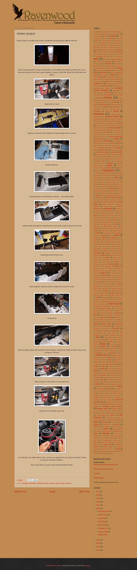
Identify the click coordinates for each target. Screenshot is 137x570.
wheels (96, 442)
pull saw (102, 330)
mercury (104, 264)
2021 (98, 491)
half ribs (109, 211)
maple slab (116, 257)
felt (115, 168)
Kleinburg (101, 239)
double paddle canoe (102, 154)
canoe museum (108, 95)
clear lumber (97, 127)
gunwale (96, 206)
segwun (111, 366)
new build (99, 282)
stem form (97, 391)
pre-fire (119, 321)
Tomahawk (111, 420)
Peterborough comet (117, 306)
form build (96, 179)
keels (110, 235)
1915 (121, 38)
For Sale (97, 473)
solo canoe (117, 379)
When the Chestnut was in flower (111, 442)
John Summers (105, 230)
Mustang (103, 279)
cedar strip (97, 106)
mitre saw (117, 270)
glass (97, 195)
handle (95, 213)
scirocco (104, 362)
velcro (114, 429)
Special (96, 381)
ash (96, 58)
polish (116, 317)
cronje (109, 139)
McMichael (117, 262)
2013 (98, 547)
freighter (109, 184)
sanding (118, 357)
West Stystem (112, 438)
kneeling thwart (110, 239)
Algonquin (97, 49)
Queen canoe (111, 332)
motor (57, 483)
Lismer (118, 248)
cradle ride (97, 136)
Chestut (96, 123)
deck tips (105, 145)
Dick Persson (103, 150)
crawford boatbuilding (116, 136)
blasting (100, 77)
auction (98, 61)
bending (109, 70)
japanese (103, 228)
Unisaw (106, 426)
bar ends (96, 66)
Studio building (107, 399)
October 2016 (103, 515)
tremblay (113, 422)
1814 (105, 38)
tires (121, 413)
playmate (117, 315)
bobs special (97, 79)
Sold (97, 379)
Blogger (87, 565)
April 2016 (101, 521)
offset (105, 284)
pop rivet (109, 319)
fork (111, 177)
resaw (118, 344)
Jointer (52, 483)
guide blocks (112, 202)
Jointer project (102, 535)
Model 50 (103, 273)
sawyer (109, 359)
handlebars (103, 213)
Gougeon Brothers (111, 195)
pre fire (112, 321)
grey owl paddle (104, 199)
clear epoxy (117, 125)
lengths (96, 248)
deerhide (110, 147)
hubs (109, 217)
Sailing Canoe (102, 355)
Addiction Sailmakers (114, 45)
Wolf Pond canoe (107, 449)
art (111, 56)
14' (119, 34)
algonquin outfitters (108, 49)
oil (110, 284)
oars (100, 284)
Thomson (101, 410)
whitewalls (117, 444)
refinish (111, 342)
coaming (118, 130)
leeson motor (116, 246)
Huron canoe (102, 219)
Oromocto (96, 290)
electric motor (100, 161)
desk (95, 150)
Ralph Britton (119, 337)
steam (120, 386)
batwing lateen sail (99, 68)
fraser (101, 182)
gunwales (109, 208)
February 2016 (103, 528)
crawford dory (100, 139)
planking (109, 315)
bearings (25, 483)
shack (118, 366)
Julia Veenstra (107, 233)
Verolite (98, 431)
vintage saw (117, 431)
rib (110, 346)
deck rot (96, 145)
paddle (95, 295)
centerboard (116, 107)
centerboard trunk (99, 109)
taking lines (97, 404)
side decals (105, 373)
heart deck (104, 215)
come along (106, 132)
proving (96, 330)
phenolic (117, 310)
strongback (97, 399)
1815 (110, 38)
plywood (103, 317)
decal (106, 143)
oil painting (117, 284)
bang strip (117, 63)
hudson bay (117, 217)
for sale (105, 177)
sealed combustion (106, 364)
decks (103, 148)
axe (103, 61)
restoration (103, 346)
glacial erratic (118, 193)
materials (96, 262)
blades (112, 75)
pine (95, 315)
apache (112, 54)
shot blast (96, 373)
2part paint (116, 43)
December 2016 (104, 511)
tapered (110, 404)
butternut (106, 86)
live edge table (105, 250)
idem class (97, 222)
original (107, 288)
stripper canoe (107, 397)
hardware (112, 213)
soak (114, 377)
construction (97, 134)
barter (103, 66)
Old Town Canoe (115, 286)
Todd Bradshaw (101, 415)
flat (114, 173)
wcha (107, 435)
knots (95, 242)
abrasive (102, 45)
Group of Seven (116, 199)
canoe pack (119, 95)
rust (117, 353)
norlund (112, 282)
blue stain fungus (110, 77)
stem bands (117, 388)
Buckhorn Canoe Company (111, 81)
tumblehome (106, 424)
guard (95, 202)
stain (100, 386)
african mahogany (109, 47)
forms (109, 179)
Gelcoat (112, 188)
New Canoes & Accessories (103, 469)
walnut (96, 433)
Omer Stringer (98, 288)
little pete (96, 250)
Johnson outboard (117, 230)
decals (112, 143)
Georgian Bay (112, 191)
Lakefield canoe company (112, 242)
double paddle (117, 152)
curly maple (97, 141)
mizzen (96, 273)
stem (109, 388)
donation (120, 150)
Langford (113, 244)
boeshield (32, 483)
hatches (96, 215)
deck (118, 143)
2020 (98, 495)
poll (122, 317)
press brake (99, 326)
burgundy (117, 83)
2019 (98, 498)
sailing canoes (116, 355)
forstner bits (117, 179)
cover (110, 134)
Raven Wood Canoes (54, 565)
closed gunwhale (98, 130)
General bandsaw (101, 191)
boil (120, 79)
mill (100, 266)
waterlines (96, 435)
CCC (108, 102)
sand (104, 357)
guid (100, 202)
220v (109, 43)
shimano (118, 368)
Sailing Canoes (99, 478)
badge (116, 61)
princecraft (117, 326)
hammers (117, 211)
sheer (103, 368)
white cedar (97, 444)
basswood (111, 66)
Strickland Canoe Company (102, 395)
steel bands (100, 388)
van (100, 429)
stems (104, 391)
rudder (112, 353)
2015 (98, 540)
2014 (95, 43)
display (113, 150)
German (120, 191)
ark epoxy (120, 54)
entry (102, 163)
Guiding (117, 204)
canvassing (102, 100)
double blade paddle (102, 152)
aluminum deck (101, 51)
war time (117, 433)
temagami (96, 406)
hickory (112, 215)
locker (113, 250)
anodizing (104, 54)
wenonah (102, 438)
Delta (47, 483)
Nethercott (120, 279)
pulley (114, 330)
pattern (98, 299)
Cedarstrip (106, 107)
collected (96, 132)
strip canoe (116, 395)
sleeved (68, 483)
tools (118, 420)
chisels (103, 123)
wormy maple (102, 453)
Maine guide (112, 255)
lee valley (99, 246)
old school (104, 286)
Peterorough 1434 (107, 310)
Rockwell (98, 350)
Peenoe (113, 299)
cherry (115, 111)
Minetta (116, 266)
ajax (119, 47)
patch (114, 297)
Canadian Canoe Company (108, 89)
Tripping (96, 424)
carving (119, 100)
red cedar (110, 339)
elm (110, 161)
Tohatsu (112, 415)
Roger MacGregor (110, 350)
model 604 (113, 273)
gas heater (97, 188)
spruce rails (106, 384)
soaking (120, 377)
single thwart (114, 373)
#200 (99, 31)
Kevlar (117, 235)
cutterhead (40, 483)
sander (111, 357)
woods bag (103, 451)
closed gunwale (114, 128)
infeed (95, 224)
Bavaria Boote (110, 68)
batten (118, 66)
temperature (114, 408)
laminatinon (105, 244)
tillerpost (109, 413)
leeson (107, 246)
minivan (109, 270)
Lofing (119, 250)
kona (101, 242)
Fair (103, 168)
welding (96, 438)
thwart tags (117, 410)
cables (114, 86)
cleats (105, 127)
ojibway (96, 286)
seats (103, 366)
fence (121, 168)
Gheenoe (104, 193)
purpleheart (100, 332)
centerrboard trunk (114, 109)
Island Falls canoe (110, 226)
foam (112, 175)
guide (105, 202)
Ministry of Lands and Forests (103, 268)
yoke (109, 453)
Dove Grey (103, 156)
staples (106, 386)
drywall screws (108, 158)
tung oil (116, 424)
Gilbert (111, 193)
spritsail (120, 381)
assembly (106, 59)
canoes (98, 98)
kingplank (113, 237)
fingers (103, 173)
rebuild (103, 339)
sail (122, 353)
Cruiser (116, 139)
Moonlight (104, 275)
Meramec (96, 264)
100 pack (106, 31)
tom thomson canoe (111, 417)
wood (118, 449)
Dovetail (112, 156)
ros (106, 353)
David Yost (99, 143)
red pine (96, 342)
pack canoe (115, 293)
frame (95, 182)
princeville (96, 328)
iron (115, 224)
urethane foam (115, 426)
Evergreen (96, 168)
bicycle (116, 70)
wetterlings (107, 440)
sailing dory (97, 357)
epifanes (111, 163)
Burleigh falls (97, 86)
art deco (117, 56)
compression (116, 132)
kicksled (96, 237)
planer (102, 315)
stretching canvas (116, 393)
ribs (115, 346)
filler (121, 170)
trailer (96, 422)
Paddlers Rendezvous (116, 295)
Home (52, 491)
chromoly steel (111, 123)
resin (95, 346)
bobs (119, 77)
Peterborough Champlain (101, 306)
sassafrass (97, 359)
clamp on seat (100, 125)
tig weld (102, 413)
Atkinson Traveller (117, 59)
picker (111, 313)
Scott (109, 362)
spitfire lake (103, 381)
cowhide (118, 134)
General (120, 188)
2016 (98, 508)
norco (105, 282)
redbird (104, 341)
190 (116, 38)
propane (105, 328)
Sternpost (111, 391)
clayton (109, 125)
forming (104, 179)
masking (96, 259)
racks (103, 335)
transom (105, 422)
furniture (103, 186)
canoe (108, 92)
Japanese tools (112, 228)
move (118, 277)
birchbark (104, 72)
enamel (96, 163)
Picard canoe (103, 313)
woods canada (112, 451)
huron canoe (112, 220)
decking (96, 147)
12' (110, 34)
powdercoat (97, 321)
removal (118, 341)
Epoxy (109, 165)
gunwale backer (108, 206)
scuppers (96, 364)
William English (108, 446)
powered (105, 321)
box (99, 81)
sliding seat (97, 377)
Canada (98, 88)
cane (114, 90)
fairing (109, 168)
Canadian (107, 88)
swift (101, 402)
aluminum (119, 49)
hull (95, 219)
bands (100, 63)
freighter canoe (118, 184)
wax (103, 435)
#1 (94, 31)
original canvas (116, 288)
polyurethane (99, 319)
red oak (118, 339)
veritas (121, 429)
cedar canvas (103, 104)
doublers (113, 154)
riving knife (113, 348)
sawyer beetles (118, 359)
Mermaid (112, 264)
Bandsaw (108, 63)
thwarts (96, 413)
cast (95, 102)
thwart (109, 410)
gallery (110, 186)
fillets (97, 173)
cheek (107, 111)
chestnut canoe (98, 116)
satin (103, 359)
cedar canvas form (115, 104)
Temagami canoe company (113, 406)
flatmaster (106, 175)
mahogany (97, 253)
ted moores (117, 404)
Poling (111, 317)
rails (97, 337)
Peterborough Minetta (103, 308)
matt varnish (106, 262)
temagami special (102, 408)
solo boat (109, 379)
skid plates (102, 375)
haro (119, 213)
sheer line (110, 368)
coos (105, 134)
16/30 (112, 36)
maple (107, 257)
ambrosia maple (114, 52)
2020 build (102, 43)
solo (102, 379)
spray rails (113, 381)
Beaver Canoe (100, 70)
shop (95, 371)
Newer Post (20, 491)
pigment (117, 313)
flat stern (98, 175)
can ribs (120, 86)
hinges (104, 217)
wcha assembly (116, 435)
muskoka (96, 279)
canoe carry (117, 92)
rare (97, 339)
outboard (105, 290)
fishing (109, 173)
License (111, 248)
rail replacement (112, 335)
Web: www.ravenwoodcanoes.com (106, 464)
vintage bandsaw (107, 431)
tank (103, 404)
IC (120, 219)
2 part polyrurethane (107, 40)
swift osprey (109, 402)
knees (119, 239)
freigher (103, 184)
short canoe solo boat (106, 370)
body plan (106, 79)
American (96, 54)
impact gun (117, 222)
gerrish (97, 193)
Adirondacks (97, 47)
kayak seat (97, 235)
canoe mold (97, 95)
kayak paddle (117, 233)
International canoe (105, 224)
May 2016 (101, 518)
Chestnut (99, 114)
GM (102, 195)
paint (97, 297)
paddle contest (104, 295)
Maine (103, 255)
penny (95, 304)
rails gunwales (108, 337)
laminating (96, 244)
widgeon (96, 446)
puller (108, 330)
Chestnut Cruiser (112, 116)
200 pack (118, 40)
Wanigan (106, 433)
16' (106, 36)
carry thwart (110, 100)
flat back (120, 173)
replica (112, 344)
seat (115, 364)
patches (120, 297)
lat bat (121, 244)
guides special (107, 204)
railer (121, 335)
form (116, 177)
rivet (100, 348)
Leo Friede (104, 248)
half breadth (99, 211)
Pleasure (96, 317)
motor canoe (119, 275)
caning (101, 92)
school (97, 362)
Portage (118, 319)
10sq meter (115, 31)
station (113, 386)
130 (114, 34)
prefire (96, 324)
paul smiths (105, 299)
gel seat (104, 188)
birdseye (112, 72)
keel (104, 235)
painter (104, 297)
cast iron (101, 102)
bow (95, 81)
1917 (97, 40)
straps (100, 393)
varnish (106, 429)
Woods (96, 451)
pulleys (62, 483)
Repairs (103, 344)
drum (100, 158)
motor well (99, 277)
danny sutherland (118, 141)
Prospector (115, 328)
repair (95, 344)
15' (100, 36)
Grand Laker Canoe (113, 197)
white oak (107, 444)
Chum (120, 123)
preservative (119, 324)
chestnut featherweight (100, 119)
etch (118, 165)
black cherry (104, 74)
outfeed (113, 290)
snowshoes (107, 377)
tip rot (115, 413)
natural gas (111, 279)
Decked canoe (116, 145)
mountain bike (110, 277)
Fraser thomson (111, 182)
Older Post (84, 491)
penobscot (102, 304)
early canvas (119, 158)
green (95, 199)
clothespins (109, 130)
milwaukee (108, 266)
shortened (118, 370)
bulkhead (109, 83)
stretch (106, 393)
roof (102, 353)
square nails (115, 384)
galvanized (118, 186)
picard (95, 313)
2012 (98, 550)
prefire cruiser (106, 324)
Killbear (104, 237)
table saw (118, 402)
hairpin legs (119, 208)
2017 (98, 505)
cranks (104, 136)
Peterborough (114, 304)
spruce (98, 384)
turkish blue (97, 426)
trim (119, 422)
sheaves (96, 368)
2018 (98, 502)
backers (108, 61)
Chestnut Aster (115, 114)
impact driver (107, 222)
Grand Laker (99, 197)
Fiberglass (108, 170)
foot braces (97, 177)
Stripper (96, 397)
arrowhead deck (101, 56)
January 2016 (103, 532)
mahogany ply (109, 253)
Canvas (107, 97)
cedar (114, 102)
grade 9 (120, 195)
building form (98, 83)
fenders (98, 170)
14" (94, 36)
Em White (117, 161)
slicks (118, 375)
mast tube (117, 259)
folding (119, 175)
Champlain (97, 111)
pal (109, 297)
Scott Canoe (117, 362)
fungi (97, 186)
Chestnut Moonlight (114, 121)
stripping (117, 397)
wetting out (116, 440)
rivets (105, 348)
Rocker (121, 348)
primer (108, 326)
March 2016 (102, 525)
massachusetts (106, 259)
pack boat (104, 293)
